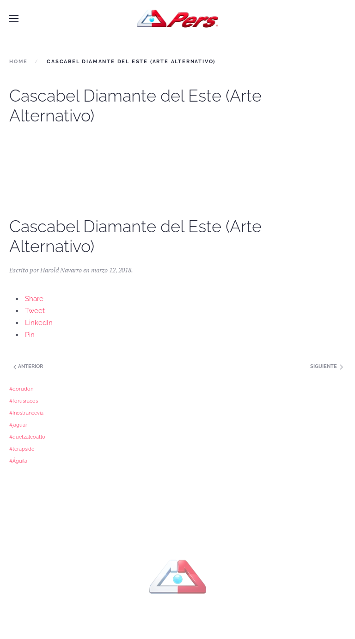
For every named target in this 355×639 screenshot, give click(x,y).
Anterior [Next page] (27, 366)
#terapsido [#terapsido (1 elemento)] (22, 449)
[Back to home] (177, 18)
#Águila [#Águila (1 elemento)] (18, 461)
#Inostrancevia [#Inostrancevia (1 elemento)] (26, 413)
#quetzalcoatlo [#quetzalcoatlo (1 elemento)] (27, 437)
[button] (13, 18)
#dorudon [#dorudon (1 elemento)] (21, 389)
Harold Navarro (61, 269)
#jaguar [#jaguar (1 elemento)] (18, 425)
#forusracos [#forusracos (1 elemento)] (23, 401)
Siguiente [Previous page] (326, 366)
